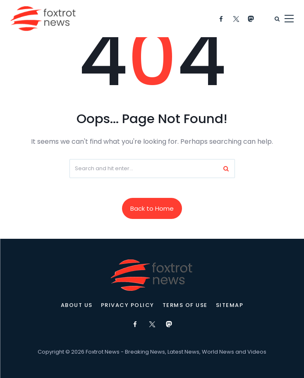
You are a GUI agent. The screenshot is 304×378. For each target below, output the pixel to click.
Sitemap (230, 305)
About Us (77, 305)
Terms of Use (185, 305)
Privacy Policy (127, 305)
